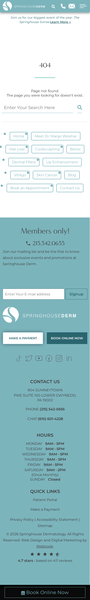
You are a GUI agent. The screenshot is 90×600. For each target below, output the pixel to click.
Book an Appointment (30, 188)
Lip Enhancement (62, 162)
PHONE (45, 409)
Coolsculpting (47, 149)
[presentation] (36, 280)
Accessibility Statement (57, 519)
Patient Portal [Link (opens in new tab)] (45, 500)
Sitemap (45, 526)
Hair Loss (17, 149)
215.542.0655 (45, 243)
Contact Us (70, 188)
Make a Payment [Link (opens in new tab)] (45, 509)
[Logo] (25, 6)
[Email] (71, 6)
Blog (72, 175)
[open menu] (81, 6)
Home (18, 136)
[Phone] (63, 6)
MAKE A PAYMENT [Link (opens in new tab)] (23, 338)
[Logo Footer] (45, 315)
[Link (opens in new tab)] (18, 358)
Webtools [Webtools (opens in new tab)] (44, 546)
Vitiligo (20, 175)
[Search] (54, 6)
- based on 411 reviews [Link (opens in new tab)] (45, 557)
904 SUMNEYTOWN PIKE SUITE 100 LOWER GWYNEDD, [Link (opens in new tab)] (45, 395)
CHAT (45, 419)
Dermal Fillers (24, 162)
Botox (75, 149)
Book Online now (67, 338)
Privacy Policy (22, 519)
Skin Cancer (46, 175)
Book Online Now (45, 592)
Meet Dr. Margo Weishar (56, 136)
